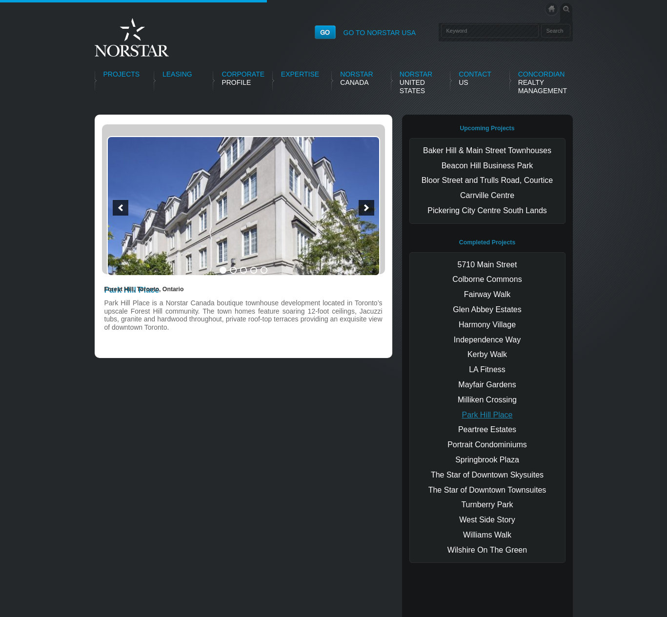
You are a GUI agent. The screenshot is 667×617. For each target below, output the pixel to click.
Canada (356, 78)
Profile (243, 78)
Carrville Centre (487, 195)
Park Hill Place (487, 415)
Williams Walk (487, 535)
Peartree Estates (487, 429)
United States (416, 82)
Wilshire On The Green (487, 550)
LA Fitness (487, 369)
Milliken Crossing (487, 400)
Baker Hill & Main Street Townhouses (487, 150)
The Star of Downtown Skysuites (487, 475)
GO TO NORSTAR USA (380, 33)
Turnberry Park (487, 504)
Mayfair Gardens (487, 384)
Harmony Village (487, 324)
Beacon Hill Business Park (487, 165)
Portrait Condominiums (487, 444)
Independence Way (487, 340)
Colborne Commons (487, 279)
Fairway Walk (487, 294)
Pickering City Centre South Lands (487, 210)
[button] (120, 208)
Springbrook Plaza (487, 460)
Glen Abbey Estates (487, 309)
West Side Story (487, 520)
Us (475, 78)
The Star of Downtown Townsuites (487, 490)
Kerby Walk (487, 354)
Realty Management (542, 82)
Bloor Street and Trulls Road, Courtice (487, 180)
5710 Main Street (487, 264)
